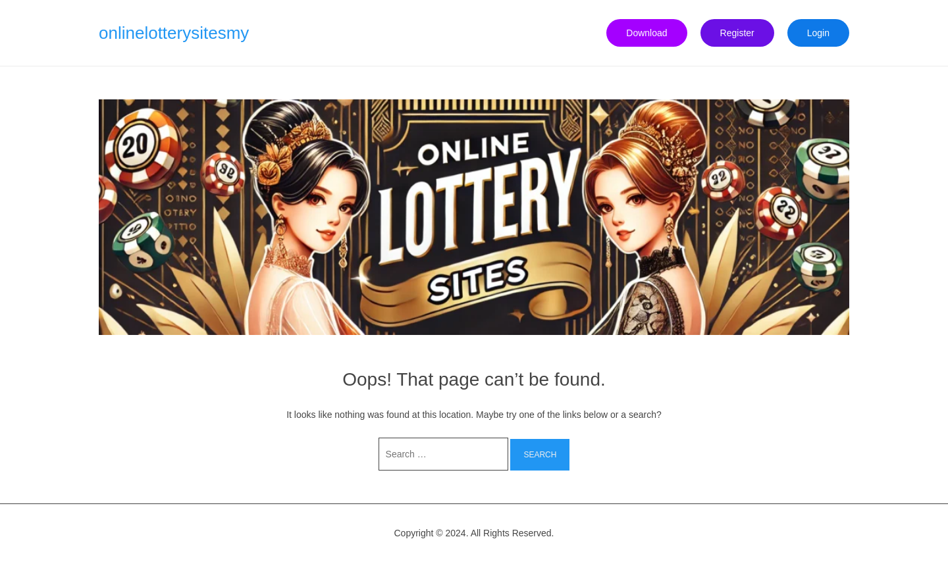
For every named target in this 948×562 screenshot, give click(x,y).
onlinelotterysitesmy (174, 33)
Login (818, 33)
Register (737, 33)
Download (646, 33)
